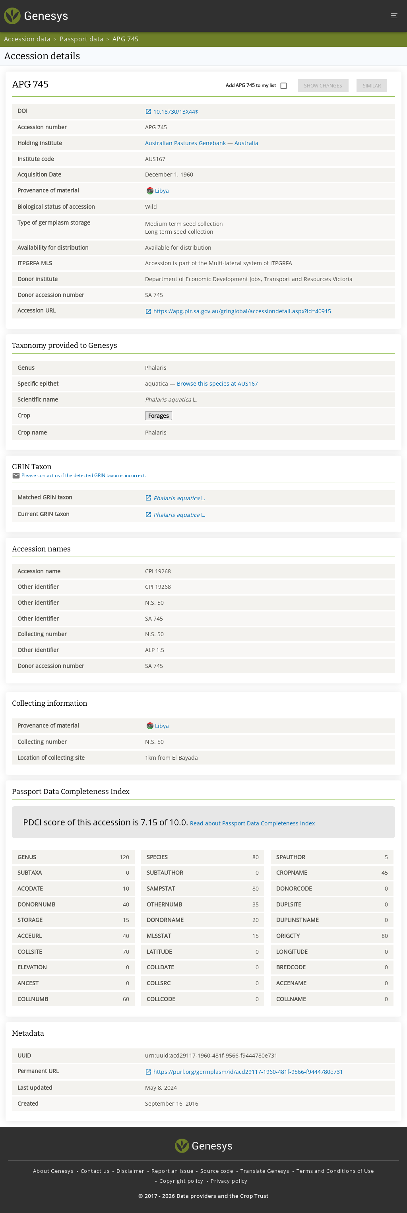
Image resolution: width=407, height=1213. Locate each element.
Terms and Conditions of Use (335, 1170)
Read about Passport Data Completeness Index (252, 823)
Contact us (95, 1170)
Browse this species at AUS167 (217, 383)
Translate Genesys (264, 1170)
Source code (216, 1170)
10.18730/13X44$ (171, 111)
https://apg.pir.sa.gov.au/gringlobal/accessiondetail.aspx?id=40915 (238, 311)
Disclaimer (130, 1170)
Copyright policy (181, 1180)
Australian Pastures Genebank (185, 143)
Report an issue (172, 1170)
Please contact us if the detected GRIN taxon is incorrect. (79, 475)
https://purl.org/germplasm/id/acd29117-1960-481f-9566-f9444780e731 (244, 1071)
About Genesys (53, 1170)
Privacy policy (229, 1180)
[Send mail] (16, 476)
